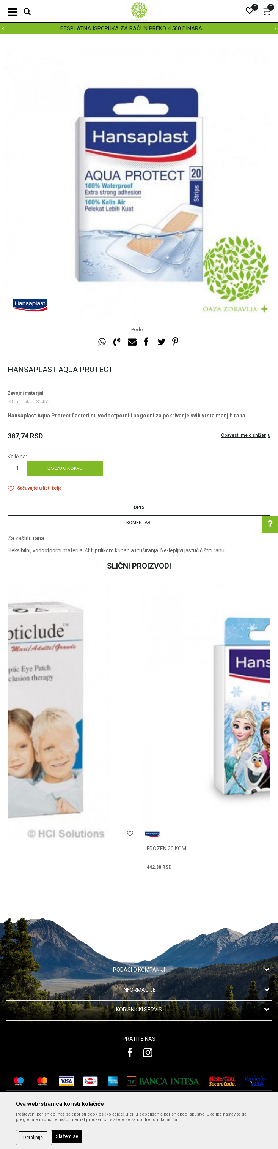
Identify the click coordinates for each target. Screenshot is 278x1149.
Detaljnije (33, 1137)
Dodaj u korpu (65, 468)
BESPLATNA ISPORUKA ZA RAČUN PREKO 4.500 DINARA (138, 28)
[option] (139, 28)
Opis (139, 507)
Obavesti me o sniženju (245, 435)
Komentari (139, 522)
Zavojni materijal (25, 393)
